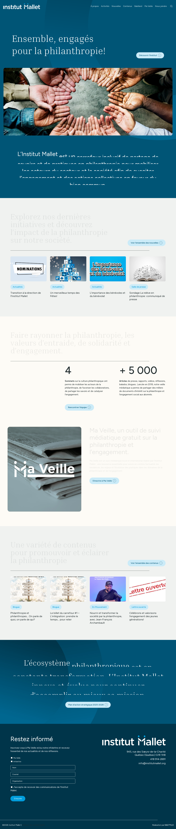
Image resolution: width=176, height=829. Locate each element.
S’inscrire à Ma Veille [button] (102, 481)
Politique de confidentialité (33, 825)
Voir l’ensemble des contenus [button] (144, 563)
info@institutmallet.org (152, 763)
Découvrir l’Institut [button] (148, 55)
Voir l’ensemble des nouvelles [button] (144, 243)
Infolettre (17, 762)
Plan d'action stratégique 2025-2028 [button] (86, 704)
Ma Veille (16, 758)
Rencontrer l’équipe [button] (77, 407)
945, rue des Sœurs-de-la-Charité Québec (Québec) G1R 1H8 (146, 753)
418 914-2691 (158, 759)
